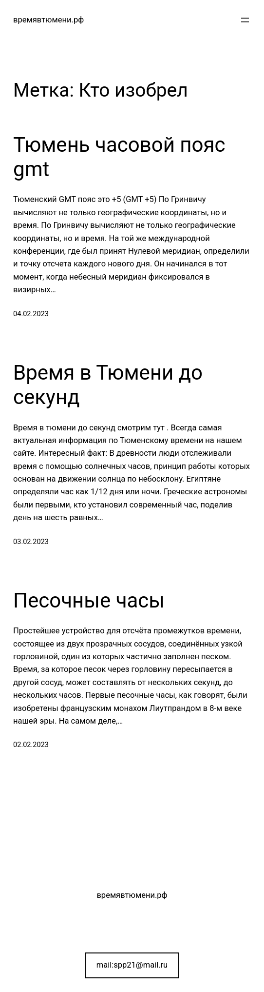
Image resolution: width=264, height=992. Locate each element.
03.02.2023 (31, 542)
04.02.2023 (31, 314)
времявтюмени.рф (48, 19)
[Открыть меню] (245, 20)
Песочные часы (89, 600)
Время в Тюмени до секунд (108, 385)
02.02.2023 (31, 745)
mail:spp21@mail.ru (132, 965)
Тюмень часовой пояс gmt (119, 157)
